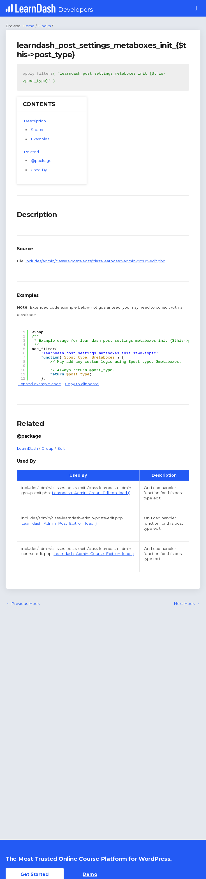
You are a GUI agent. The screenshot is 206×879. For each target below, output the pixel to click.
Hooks (44, 26)
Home (28, 26)
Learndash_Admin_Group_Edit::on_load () (91, 492)
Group (47, 448)
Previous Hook (23, 603)
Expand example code (39, 384)
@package (41, 160)
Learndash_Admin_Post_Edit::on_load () (59, 523)
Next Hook (187, 603)
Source (38, 129)
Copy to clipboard (82, 384)
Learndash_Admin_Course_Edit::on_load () (94, 553)
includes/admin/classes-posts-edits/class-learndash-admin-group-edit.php (95, 261)
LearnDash (27, 448)
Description (35, 121)
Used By (39, 169)
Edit (61, 448)
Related (31, 152)
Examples (40, 139)
